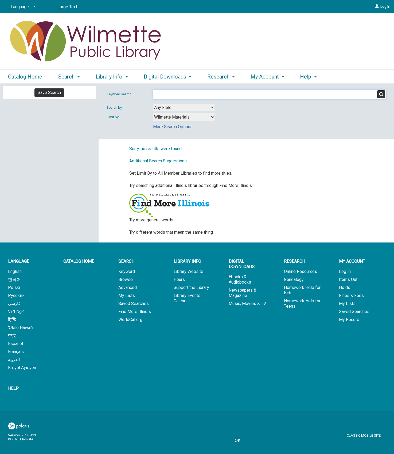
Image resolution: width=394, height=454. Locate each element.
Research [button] (221, 76)
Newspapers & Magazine (242, 293)
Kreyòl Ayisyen (22, 367)
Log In (385, 6)
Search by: (115, 107)
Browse (125, 279)
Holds (344, 287)
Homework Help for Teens (302, 303)
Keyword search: (120, 94)
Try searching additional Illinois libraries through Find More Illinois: (191, 185)
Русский (16, 295)
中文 (12, 335)
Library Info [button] (111, 76)
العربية (14, 359)
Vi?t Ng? (16, 311)
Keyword (126, 271)
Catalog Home (25, 76)
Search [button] (69, 76)
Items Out (348, 279)
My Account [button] (267, 76)
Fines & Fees (351, 295)
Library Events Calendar (187, 298)
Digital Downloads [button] (167, 76)
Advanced (127, 287)
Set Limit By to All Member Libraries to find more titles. (180, 173)
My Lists (126, 295)
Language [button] (18, 261)
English (15, 271)
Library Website (188, 271)
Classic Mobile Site (364, 435)
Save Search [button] (49, 92)
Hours (179, 279)
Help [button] (308, 76)
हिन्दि (12, 319)
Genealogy (294, 279)
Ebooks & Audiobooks (240, 279)
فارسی (14, 303)
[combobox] (183, 107)
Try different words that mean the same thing (171, 232)
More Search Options (173, 126)
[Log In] (377, 6)
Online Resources (300, 271)
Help (13, 388)
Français (16, 351)
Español (15, 343)
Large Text (67, 6)
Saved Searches (133, 303)
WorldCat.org (130, 319)
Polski (14, 287)
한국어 (14, 279)
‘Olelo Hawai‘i (20, 327)
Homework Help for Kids (302, 290)
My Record (349, 319)
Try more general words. (151, 219)
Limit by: (113, 117)
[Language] (22, 7)
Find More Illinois (134, 311)
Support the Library (191, 287)
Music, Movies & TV (247, 303)
